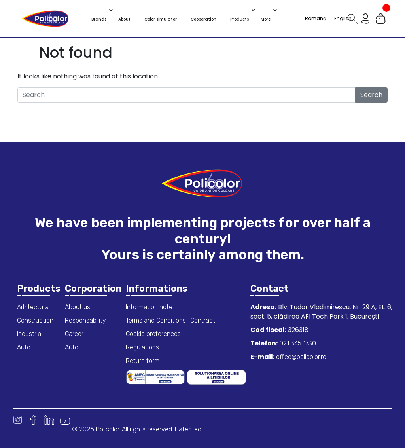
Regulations (142, 347)
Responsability (85, 320)
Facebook (33, 420)
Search (371, 94)
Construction (35, 320)
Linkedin (49, 420)
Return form (142, 360)
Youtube (65, 420)
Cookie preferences (153, 334)
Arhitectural (33, 307)
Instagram (18, 420)
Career (74, 334)
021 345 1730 (297, 343)
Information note (149, 307)
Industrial (29, 334)
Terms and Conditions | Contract (170, 320)
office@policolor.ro (300, 357)
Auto (23, 347)
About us (77, 307)
